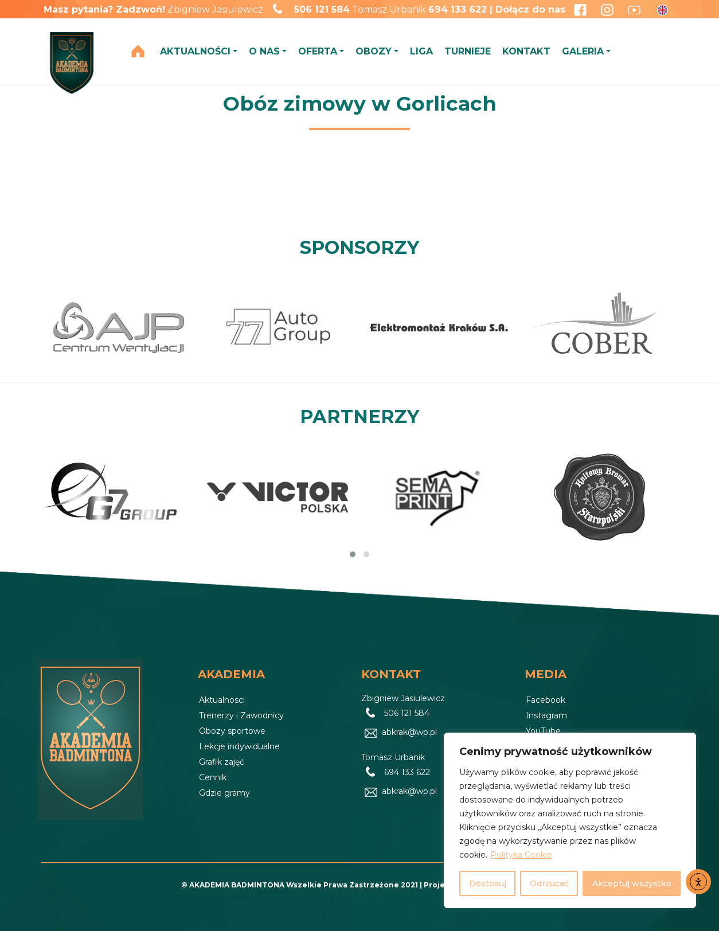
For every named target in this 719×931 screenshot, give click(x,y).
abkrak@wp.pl (409, 732)
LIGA (421, 51)
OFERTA (317, 51)
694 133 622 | (461, 9)
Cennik (212, 777)
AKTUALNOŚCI (195, 51)
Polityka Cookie (521, 855)
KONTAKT (526, 51)
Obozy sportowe (232, 731)
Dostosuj (487, 883)
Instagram (546, 715)
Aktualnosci (222, 700)
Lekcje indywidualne (239, 746)
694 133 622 (407, 772)
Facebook (545, 700)
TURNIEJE (467, 51)
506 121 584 (322, 9)
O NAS (264, 51)
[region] (570, 820)
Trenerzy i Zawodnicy (241, 715)
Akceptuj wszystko (631, 883)
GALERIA (583, 51)
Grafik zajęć (221, 762)
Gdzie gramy (224, 793)
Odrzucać (549, 883)
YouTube (543, 731)
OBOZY (373, 51)
